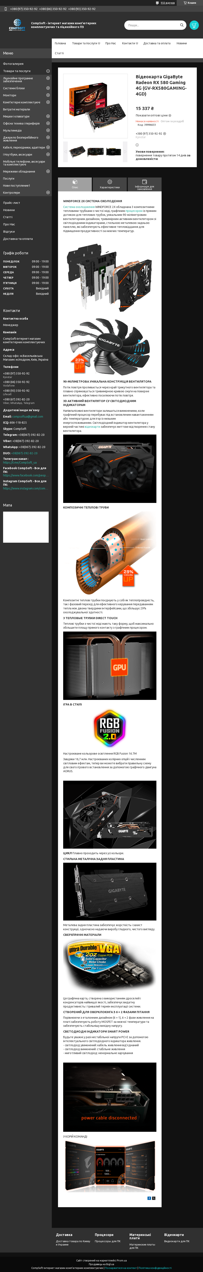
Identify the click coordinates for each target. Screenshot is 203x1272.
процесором (134, 211)
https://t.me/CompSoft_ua (20, 462)
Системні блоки (14, 88)
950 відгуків (168, 2)
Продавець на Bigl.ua (101, 1264)
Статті (59, 53)
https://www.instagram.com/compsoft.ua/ (26, 488)
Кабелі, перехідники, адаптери (24, 147)
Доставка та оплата (156, 43)
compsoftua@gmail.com (27, 416)
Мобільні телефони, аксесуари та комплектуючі (24, 163)
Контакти (128, 43)
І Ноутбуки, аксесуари (17, 154)
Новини (182, 43)
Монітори (9, 95)
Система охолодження (79, 207)
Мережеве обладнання (19, 171)
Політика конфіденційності (155, 1268)
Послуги (8, 178)
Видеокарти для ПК (177, 1241)
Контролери (11, 192)
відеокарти (92, 426)
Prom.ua (122, 1260)
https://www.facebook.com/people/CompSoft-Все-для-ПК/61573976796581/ (26, 475)
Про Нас (110, 43)
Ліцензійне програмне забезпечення (18, 80)
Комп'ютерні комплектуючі (21, 102)
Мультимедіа (12, 130)
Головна (60, 43)
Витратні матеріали (16, 109)
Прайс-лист (11, 202)
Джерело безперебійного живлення (20, 139)
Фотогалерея (13, 63)
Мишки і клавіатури (16, 116)
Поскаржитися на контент (121, 1268)
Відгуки (9, 231)
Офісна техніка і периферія (21, 123)
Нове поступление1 (16, 185)
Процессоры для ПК (108, 1241)
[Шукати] (181, 25)
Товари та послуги (84, 43)
